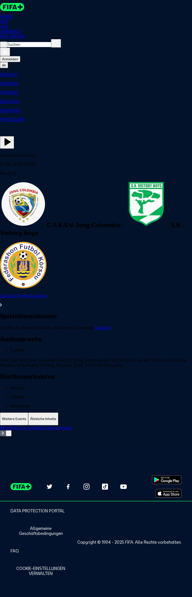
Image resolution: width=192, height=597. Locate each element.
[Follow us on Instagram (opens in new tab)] (86, 486)
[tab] (14, 419)
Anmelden (10, 59)
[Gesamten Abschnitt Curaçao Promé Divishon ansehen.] (96, 300)
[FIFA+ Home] (12, 7)
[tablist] (96, 419)
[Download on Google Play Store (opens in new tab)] (167, 479)
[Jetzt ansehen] (7, 142)
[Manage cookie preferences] (40, 571)
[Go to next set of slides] (9, 433)
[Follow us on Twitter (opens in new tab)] (49, 486)
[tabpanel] (96, 437)
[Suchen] (56, 43)
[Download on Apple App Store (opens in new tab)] (169, 493)
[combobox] (29, 44)
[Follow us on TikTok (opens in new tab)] (105, 486)
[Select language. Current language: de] (4, 65)
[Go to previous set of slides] (3, 433)
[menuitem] (96, 74)
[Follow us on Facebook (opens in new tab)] (68, 486)
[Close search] (3, 45)
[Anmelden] (5, 52)
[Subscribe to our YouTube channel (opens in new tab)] (123, 486)
